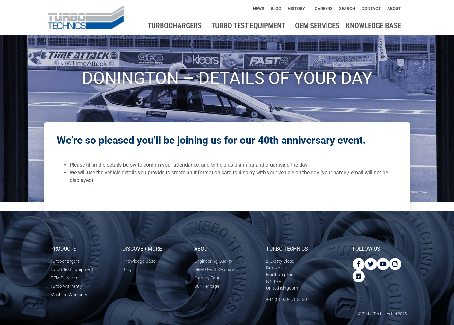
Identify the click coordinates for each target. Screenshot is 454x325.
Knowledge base (375, 25)
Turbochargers (176, 25)
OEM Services (317, 25)
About (395, 8)
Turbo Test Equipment (250, 25)
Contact (371, 8)
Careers (324, 8)
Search (347, 8)
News (258, 8)
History (298, 8)
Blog (276, 8)
